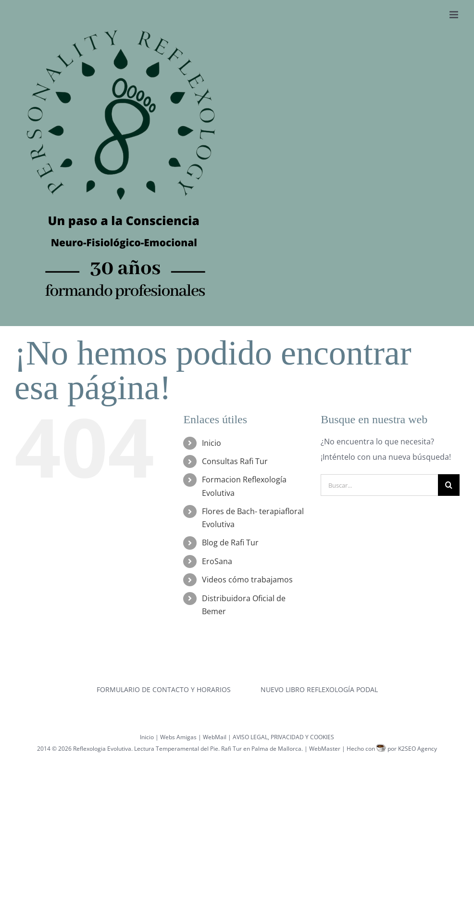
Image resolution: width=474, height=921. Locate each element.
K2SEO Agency (417, 748)
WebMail (214, 737)
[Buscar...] (379, 485)
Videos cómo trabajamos (247, 579)
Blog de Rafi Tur (230, 542)
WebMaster (324, 748)
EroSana (217, 561)
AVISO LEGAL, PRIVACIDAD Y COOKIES (283, 737)
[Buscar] (449, 485)
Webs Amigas (178, 737)
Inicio (211, 443)
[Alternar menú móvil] (454, 15)
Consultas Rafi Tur (235, 461)
